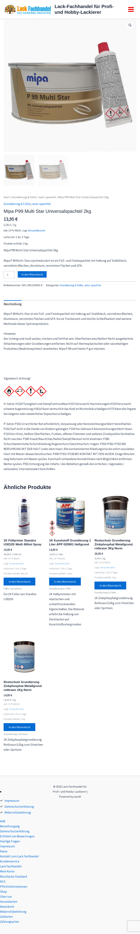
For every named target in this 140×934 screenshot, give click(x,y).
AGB (2, 821)
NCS (3, 882)
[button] (130, 25)
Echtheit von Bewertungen (17, 836)
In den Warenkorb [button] (19, 581)
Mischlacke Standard (13, 877)
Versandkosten (36, 230)
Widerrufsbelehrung (17, 812)
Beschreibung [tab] (13, 304)
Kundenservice (9, 861)
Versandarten (8, 902)
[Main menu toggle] (130, 9)
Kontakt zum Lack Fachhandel (19, 856)
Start (7, 197)
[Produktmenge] (9, 274)
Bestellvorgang (10, 826)
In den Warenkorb (32, 274)
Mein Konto (7, 871)
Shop (3, 892)
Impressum (11, 801)
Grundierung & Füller (24, 197)
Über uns (6, 897)
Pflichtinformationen (13, 887)
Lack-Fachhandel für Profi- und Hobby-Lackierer (84, 9)
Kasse (3, 851)
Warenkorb (7, 907)
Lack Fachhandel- (11, 866)
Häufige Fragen (10, 841)
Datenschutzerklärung (19, 807)
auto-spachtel (47, 197)
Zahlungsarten (9, 922)
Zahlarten (6, 917)
